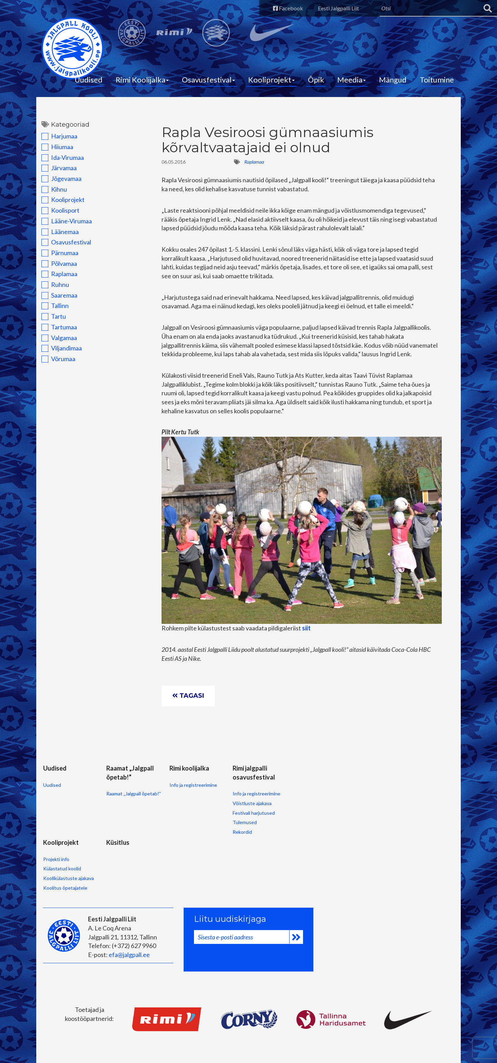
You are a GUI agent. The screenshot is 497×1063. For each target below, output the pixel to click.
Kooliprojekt (271, 79)
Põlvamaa (59, 263)
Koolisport (60, 210)
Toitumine (437, 79)
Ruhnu (55, 284)
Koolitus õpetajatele (65, 888)
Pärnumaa (59, 253)
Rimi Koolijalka (142, 79)
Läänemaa (60, 231)
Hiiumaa (57, 147)
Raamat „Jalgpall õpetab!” (133, 793)
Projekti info (56, 859)
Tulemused (245, 822)
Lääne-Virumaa (66, 221)
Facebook (288, 8)
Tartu (53, 316)
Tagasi (188, 695)
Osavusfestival (208, 79)
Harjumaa (59, 136)
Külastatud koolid (62, 868)
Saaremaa (59, 295)
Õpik (316, 79)
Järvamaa (59, 168)
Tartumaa (59, 327)
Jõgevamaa (61, 178)
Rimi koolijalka (189, 768)
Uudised (89, 79)
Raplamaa (59, 274)
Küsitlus (117, 842)
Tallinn (55, 305)
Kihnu (54, 189)
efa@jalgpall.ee (129, 954)
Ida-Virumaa (62, 157)
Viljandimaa (61, 348)
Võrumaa (58, 359)
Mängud (393, 79)
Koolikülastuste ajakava (68, 878)
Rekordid (242, 832)
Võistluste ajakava (252, 803)
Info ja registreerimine (193, 785)
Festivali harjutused (254, 813)
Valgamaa (59, 337)
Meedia (351, 79)
